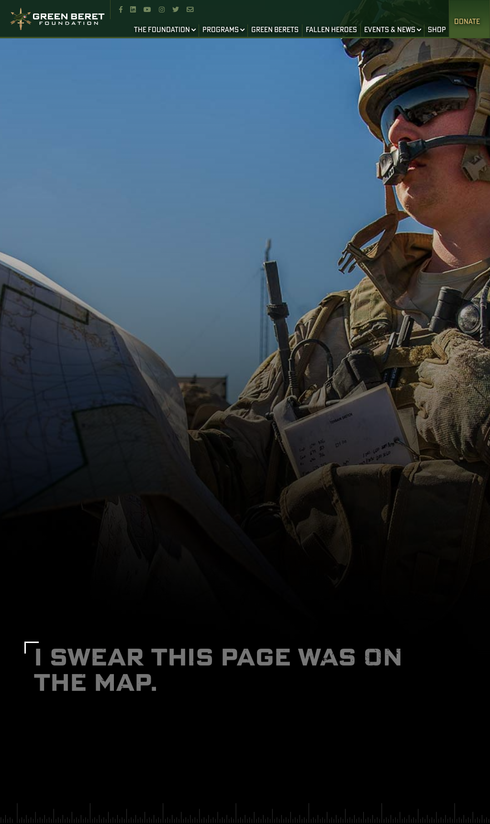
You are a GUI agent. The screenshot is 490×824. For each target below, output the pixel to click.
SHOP (437, 30)
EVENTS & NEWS (389, 30)
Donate (467, 22)
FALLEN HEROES (331, 30)
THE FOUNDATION (162, 30)
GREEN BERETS (275, 30)
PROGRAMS (220, 30)
